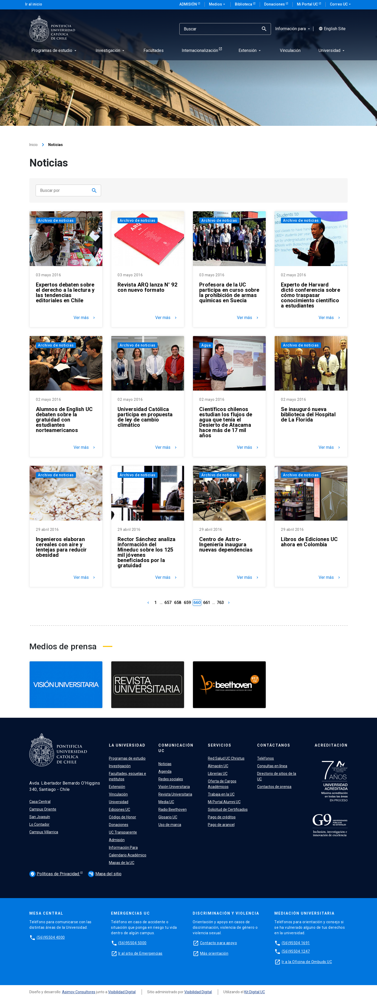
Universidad (118, 802)
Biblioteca (244, 4)
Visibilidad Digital (122, 992)
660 (197, 602)
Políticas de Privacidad (54, 874)
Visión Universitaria (174, 787)
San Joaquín (39, 817)
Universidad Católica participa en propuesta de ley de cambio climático (145, 417)
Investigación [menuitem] (110, 50)
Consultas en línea (272, 766)
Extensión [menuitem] (250, 50)
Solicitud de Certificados (228, 809)
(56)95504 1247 (296, 951)
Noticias (164, 764)
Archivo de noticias (56, 220)
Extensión (117, 787)
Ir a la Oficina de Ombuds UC (307, 962)
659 (187, 602)
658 (177, 602)
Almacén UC (218, 766)
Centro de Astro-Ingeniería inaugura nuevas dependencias (226, 544)
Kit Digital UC (254, 992)
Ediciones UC (119, 809)
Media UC (166, 802)
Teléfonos (265, 758)
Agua (206, 345)
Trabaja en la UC (221, 794)
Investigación (120, 766)
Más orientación (214, 953)
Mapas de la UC (121, 863)
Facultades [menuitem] (153, 50)
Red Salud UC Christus (226, 758)
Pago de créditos (222, 817)
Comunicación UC (175, 748)
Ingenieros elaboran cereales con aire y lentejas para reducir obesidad (61, 547)
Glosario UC (167, 817)
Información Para (123, 847)
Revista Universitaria (175, 794)
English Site (332, 28)
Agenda (164, 771)
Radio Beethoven (172, 809)
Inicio (33, 145)
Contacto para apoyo (218, 943)
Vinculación (118, 794)
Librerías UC (218, 773)
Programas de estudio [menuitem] (54, 50)
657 (167, 602)
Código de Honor (122, 817)
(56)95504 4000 (51, 937)
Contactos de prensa (274, 787)
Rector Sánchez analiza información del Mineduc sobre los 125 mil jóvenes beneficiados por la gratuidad (147, 552)
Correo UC (341, 4)
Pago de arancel (221, 825)
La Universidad (127, 745)
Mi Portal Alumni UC (224, 802)
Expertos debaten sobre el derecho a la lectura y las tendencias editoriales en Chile (65, 292)
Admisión (188, 4)
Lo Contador (39, 824)
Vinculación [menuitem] (290, 50)
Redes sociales (170, 779)
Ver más (85, 318)
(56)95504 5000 (132, 943)
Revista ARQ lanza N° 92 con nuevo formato (147, 287)
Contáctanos (273, 745)
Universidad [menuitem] (332, 50)
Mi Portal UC (308, 4)
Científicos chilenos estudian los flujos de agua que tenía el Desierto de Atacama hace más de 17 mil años (225, 422)
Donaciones (275, 4)
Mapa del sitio (104, 873)
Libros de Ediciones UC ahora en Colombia (309, 542)
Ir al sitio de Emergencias (140, 953)
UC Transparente (123, 832)
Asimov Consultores (78, 992)
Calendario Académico (127, 855)
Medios (217, 4)
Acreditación (331, 745)
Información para (293, 29)
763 (220, 602)
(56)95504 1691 (296, 943)
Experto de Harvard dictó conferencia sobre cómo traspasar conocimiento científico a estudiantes (310, 295)
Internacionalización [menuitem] (200, 50)
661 (206, 602)
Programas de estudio (127, 758)
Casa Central (40, 802)
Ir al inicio (33, 4)
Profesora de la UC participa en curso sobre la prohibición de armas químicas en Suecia (229, 292)
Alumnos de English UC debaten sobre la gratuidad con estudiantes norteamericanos (64, 420)
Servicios (219, 745)
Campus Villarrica (43, 832)
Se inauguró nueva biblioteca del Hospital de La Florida (308, 414)
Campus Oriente (42, 809)
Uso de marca (169, 825)
